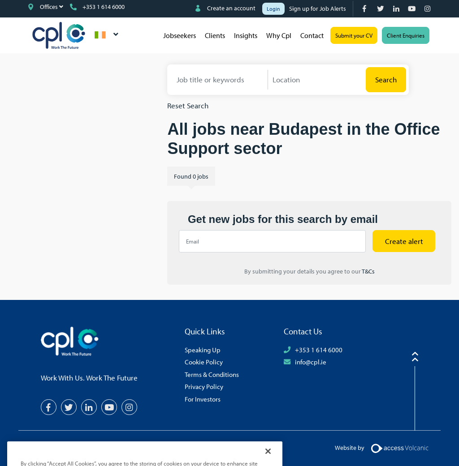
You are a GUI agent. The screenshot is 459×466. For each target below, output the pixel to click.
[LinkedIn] (397, 9)
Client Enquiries (405, 35)
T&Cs (368, 271)
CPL (59, 35)
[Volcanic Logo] (399, 448)
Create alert (404, 241)
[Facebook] (365, 9)
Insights (245, 35)
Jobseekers (179, 35)
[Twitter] (381, 9)
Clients (215, 35)
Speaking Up (203, 349)
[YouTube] (412, 9)
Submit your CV (353, 35)
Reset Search (187, 105)
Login (273, 8)
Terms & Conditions (212, 374)
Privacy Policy (204, 386)
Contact (312, 35)
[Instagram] (428, 9)
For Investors (203, 398)
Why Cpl (278, 35)
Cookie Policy (204, 361)
